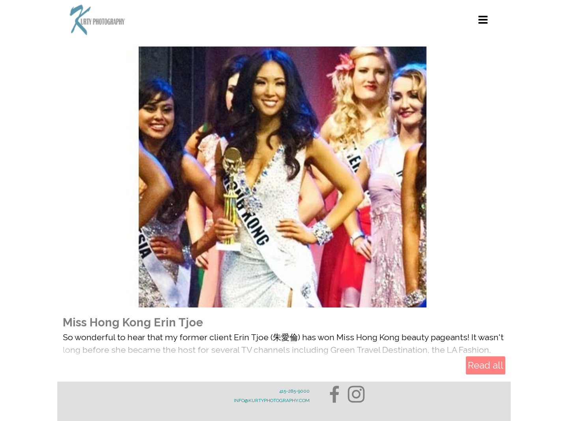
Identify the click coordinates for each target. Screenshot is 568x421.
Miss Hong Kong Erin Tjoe (133, 322)
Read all (485, 365)
